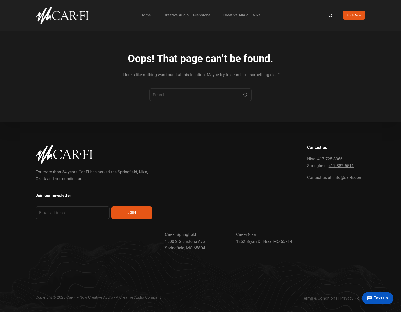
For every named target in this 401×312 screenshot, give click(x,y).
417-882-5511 (341, 165)
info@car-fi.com (347, 177)
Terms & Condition (318, 298)
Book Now (354, 15)
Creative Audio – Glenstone (187, 15)
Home (145, 15)
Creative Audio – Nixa (242, 15)
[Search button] (245, 94)
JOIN (131, 212)
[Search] (330, 15)
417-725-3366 (330, 159)
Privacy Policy (353, 298)
